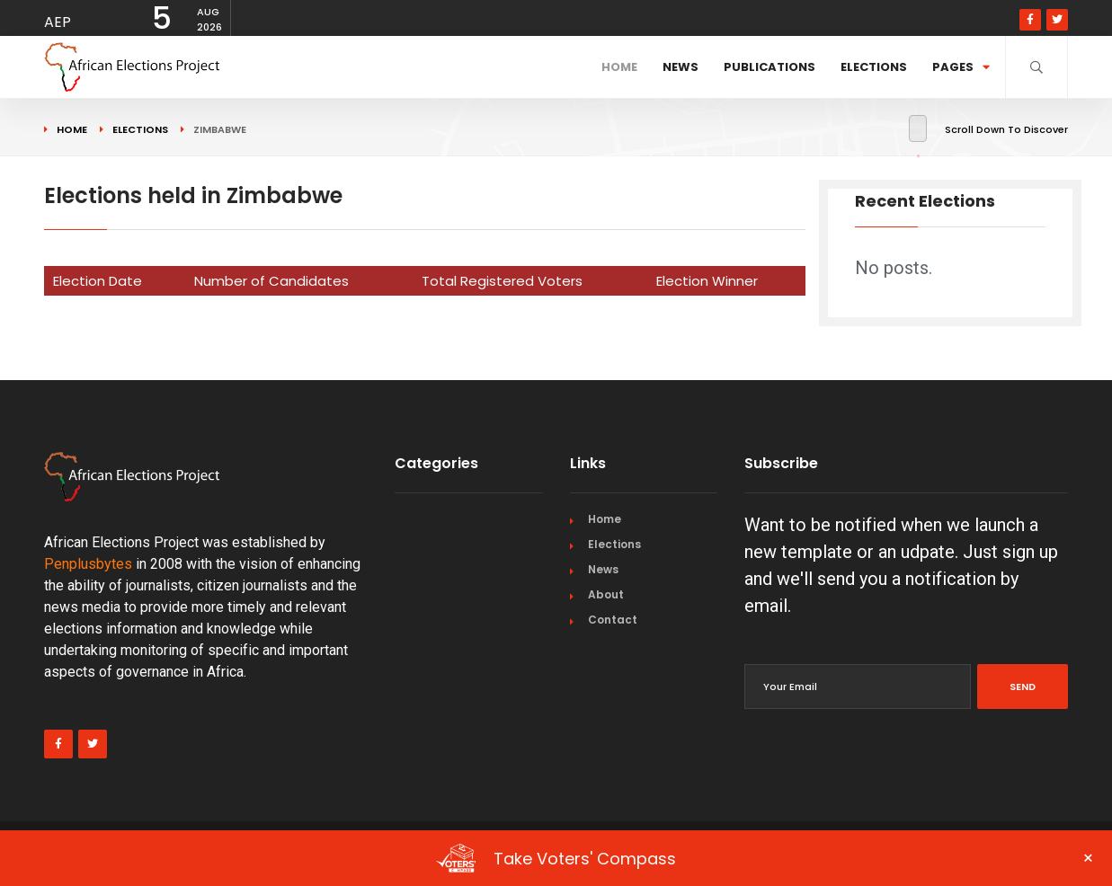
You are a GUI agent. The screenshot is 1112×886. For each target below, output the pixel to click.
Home (619, 66)
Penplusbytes (88, 563)
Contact (612, 619)
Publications (769, 66)
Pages (961, 66)
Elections (874, 66)
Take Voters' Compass (765, 858)
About (606, 594)
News (680, 66)
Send (1023, 686)
